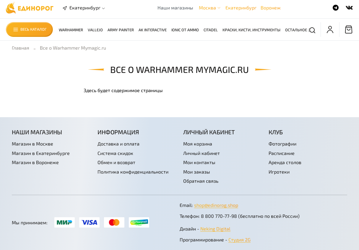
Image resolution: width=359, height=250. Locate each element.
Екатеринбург (240, 7)
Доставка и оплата (118, 143)
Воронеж (271, 7)
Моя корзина (197, 143)
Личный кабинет (201, 153)
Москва (207, 7)
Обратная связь (200, 181)
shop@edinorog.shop (216, 205)
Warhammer (71, 29)
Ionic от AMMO (185, 29)
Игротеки (279, 171)
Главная (20, 47)
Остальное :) (297, 29)
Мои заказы (196, 171)
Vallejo (95, 29)
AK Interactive (153, 29)
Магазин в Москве (32, 143)
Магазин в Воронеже (35, 162)
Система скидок (115, 153)
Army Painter (121, 29)
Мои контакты (199, 162)
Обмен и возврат (116, 162)
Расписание (282, 153)
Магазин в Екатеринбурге (41, 153)
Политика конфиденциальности (133, 171)
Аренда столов (285, 162)
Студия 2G (239, 239)
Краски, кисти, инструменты (251, 29)
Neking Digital (215, 228)
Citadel (211, 29)
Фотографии (282, 143)
